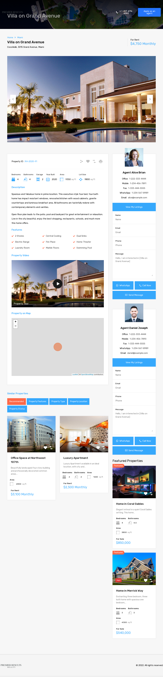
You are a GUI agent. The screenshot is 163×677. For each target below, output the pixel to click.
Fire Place (50, 242)
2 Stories (19, 236)
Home (10, 37)
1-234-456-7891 (138, 183)
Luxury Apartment (75, 458)
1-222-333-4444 (137, 178)
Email (117, 228)
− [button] (15, 326)
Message (119, 254)
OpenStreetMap (87, 374)
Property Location (78, 401)
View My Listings (134, 207)
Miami (20, 37)
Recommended (16, 401)
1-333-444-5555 (136, 188)
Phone (118, 241)
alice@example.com (137, 197)
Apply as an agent (149, 12)
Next (150, 99)
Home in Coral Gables (130, 503)
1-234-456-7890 (138, 339)
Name (118, 215)
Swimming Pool (84, 248)
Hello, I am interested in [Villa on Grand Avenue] (134, 266)
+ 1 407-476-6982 (124, 12)
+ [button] (15, 322)
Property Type (58, 401)
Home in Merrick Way (129, 590)
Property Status (17, 409)
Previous (13, 99)
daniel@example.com (137, 353)
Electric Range (22, 242)
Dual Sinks (82, 236)
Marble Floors (52, 248)
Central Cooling (53, 236)
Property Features (37, 401)
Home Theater (84, 242)
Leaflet (75, 374)
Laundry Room (22, 248)
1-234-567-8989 (140, 193)
